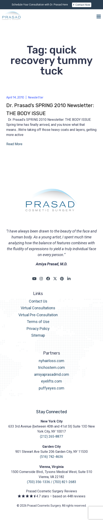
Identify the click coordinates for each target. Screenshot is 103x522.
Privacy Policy (38, 328)
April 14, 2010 (15, 97)
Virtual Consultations (38, 308)
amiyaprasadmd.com (51, 374)
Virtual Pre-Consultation (38, 315)
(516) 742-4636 (51, 457)
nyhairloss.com (51, 361)
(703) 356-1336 (38, 482)
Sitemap (38, 335)
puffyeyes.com (51, 388)
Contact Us (38, 301)
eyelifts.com (51, 381)
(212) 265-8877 (51, 436)
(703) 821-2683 (64, 482)
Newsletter (35, 97)
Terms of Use (38, 321)
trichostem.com (51, 367)
